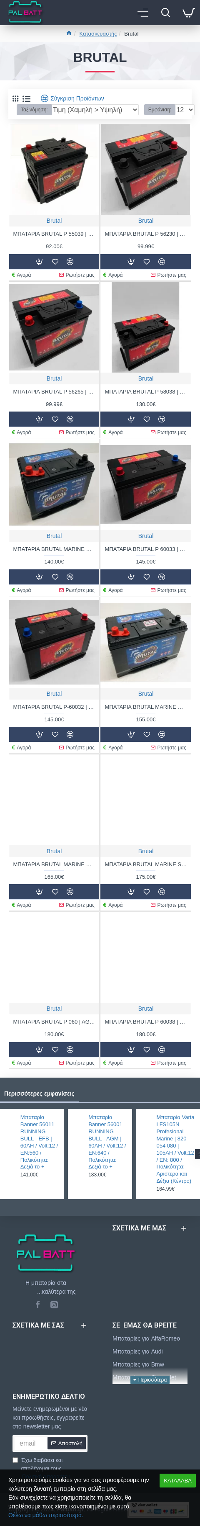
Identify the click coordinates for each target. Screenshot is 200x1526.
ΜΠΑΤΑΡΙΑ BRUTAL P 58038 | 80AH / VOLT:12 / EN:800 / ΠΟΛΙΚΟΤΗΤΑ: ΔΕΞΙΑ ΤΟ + (146, 392)
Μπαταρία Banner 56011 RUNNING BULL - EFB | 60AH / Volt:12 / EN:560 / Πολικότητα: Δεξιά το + (39, 1142)
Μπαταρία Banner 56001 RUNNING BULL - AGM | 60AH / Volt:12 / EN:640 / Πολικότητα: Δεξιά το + (107, 1142)
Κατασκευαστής (98, 34)
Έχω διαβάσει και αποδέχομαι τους (42, 1469)
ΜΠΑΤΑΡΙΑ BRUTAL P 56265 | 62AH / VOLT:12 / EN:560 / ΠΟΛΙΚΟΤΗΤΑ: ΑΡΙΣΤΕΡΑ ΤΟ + (54, 392)
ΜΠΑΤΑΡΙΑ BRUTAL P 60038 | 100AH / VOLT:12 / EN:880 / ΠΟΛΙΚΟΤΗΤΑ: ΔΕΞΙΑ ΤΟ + (146, 1022)
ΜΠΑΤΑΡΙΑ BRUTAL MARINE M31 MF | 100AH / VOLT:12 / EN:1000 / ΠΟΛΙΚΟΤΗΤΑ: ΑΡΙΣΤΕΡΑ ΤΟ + (54, 864)
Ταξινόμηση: (34, 110)
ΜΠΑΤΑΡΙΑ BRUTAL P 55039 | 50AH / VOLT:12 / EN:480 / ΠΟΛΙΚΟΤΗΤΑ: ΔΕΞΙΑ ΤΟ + (54, 234)
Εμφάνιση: (160, 110)
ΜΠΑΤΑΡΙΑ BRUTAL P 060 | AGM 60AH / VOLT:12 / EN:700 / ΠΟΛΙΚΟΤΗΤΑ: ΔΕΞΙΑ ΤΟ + (54, 1022)
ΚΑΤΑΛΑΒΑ (178, 1480)
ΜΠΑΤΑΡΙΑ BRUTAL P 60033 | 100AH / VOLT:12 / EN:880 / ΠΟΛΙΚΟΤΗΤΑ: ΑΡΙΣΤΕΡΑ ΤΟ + (146, 549)
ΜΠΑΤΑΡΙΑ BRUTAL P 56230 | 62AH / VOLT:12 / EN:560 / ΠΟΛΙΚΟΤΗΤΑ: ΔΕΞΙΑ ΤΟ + (146, 234)
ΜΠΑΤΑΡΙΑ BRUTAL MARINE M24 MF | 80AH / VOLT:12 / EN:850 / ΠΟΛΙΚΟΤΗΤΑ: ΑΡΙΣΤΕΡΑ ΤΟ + (54, 549)
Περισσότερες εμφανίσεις (39, 1093)
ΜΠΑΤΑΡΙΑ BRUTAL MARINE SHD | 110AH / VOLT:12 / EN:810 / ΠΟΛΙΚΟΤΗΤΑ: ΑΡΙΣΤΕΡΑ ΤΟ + (146, 864)
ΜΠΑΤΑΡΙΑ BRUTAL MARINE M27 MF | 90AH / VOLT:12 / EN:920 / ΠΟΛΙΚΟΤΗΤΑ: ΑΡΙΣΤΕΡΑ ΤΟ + (146, 707)
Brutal (54, 220)
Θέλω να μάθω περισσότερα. (45, 1515)
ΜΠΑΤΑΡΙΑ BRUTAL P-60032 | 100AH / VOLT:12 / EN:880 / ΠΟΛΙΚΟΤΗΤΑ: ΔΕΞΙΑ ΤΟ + (54, 707)
